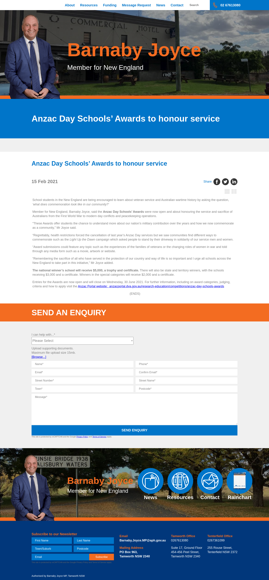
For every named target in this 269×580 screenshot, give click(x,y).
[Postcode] (186, 389)
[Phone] (186, 364)
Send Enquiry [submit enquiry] (134, 430)
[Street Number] (82, 380)
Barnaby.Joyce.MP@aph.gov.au (143, 540)
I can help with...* (43, 334)
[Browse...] (39, 357)
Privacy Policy (82, 437)
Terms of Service (99, 437)
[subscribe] (101, 557)
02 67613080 (230, 5)
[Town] (82, 389)
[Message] (134, 409)
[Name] (82, 364)
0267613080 (179, 540)
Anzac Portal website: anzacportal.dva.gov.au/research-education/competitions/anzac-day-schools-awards (151, 286)
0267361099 (216, 540)
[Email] (82, 372)
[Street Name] (186, 380)
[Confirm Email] (186, 372)
